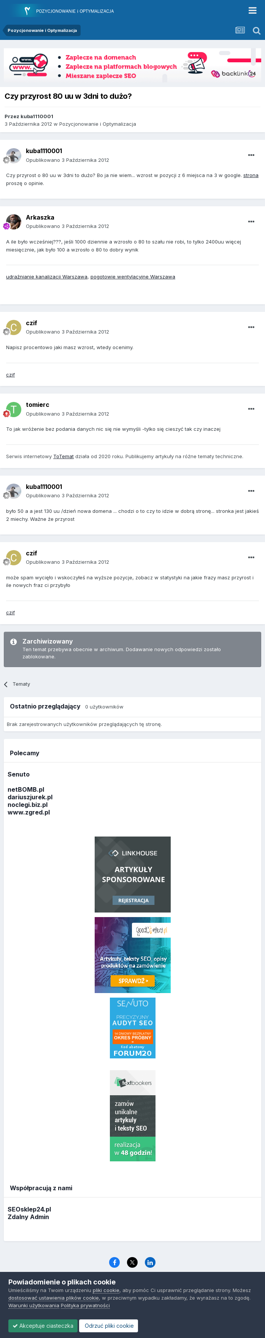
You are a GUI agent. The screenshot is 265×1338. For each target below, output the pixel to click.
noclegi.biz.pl (28, 804)
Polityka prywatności (85, 1305)
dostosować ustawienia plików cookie (53, 1298)
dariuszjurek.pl (30, 797)
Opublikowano (67, 160)
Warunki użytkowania (33, 1305)
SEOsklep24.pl (29, 1209)
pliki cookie (106, 1290)
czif (10, 375)
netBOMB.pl (26, 789)
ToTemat (63, 456)
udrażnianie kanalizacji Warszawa (46, 277)
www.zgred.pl (29, 812)
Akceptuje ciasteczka (43, 1325)
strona (251, 175)
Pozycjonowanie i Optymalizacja (97, 124)
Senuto (19, 774)
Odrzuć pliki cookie (108, 1325)
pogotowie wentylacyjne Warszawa (132, 277)
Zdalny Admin (28, 1217)
